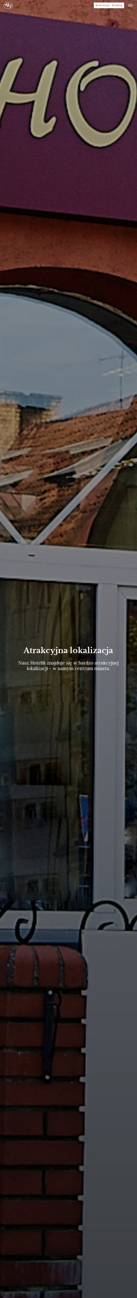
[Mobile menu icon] (130, 5)
